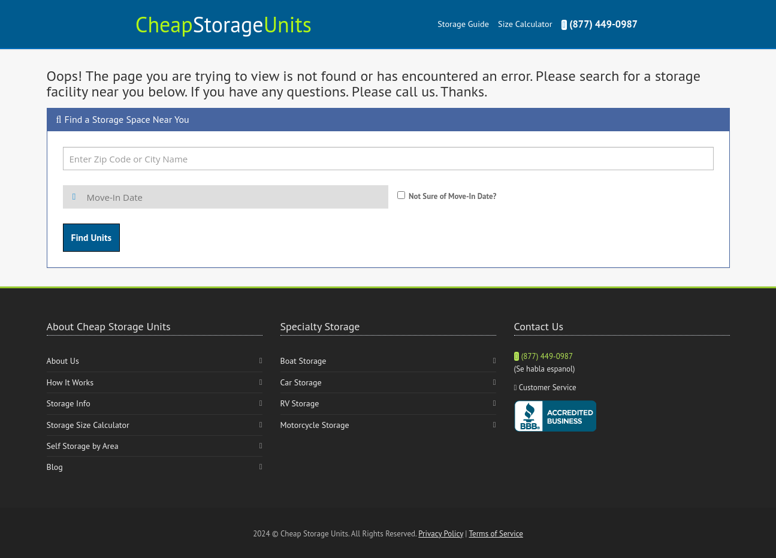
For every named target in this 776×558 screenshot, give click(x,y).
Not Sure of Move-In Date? (453, 196)
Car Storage (301, 382)
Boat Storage (303, 360)
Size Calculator (525, 23)
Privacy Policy (440, 534)
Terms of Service (496, 534)
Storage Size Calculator (88, 425)
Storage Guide (463, 23)
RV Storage (299, 403)
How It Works (70, 382)
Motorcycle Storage (314, 425)
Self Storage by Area (83, 446)
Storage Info (68, 403)
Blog (55, 467)
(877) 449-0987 (599, 24)
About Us (63, 360)
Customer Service (547, 387)
